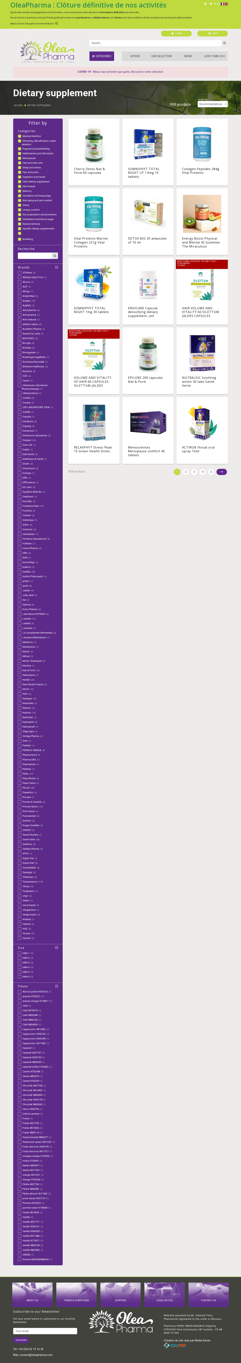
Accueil (18, 105)
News (188, 56)
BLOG (217, 3)
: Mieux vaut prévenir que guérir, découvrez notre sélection (120, 71)
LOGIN (177, 33)
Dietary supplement (39, 105)
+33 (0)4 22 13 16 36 (30, 1349)
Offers (135, 56)
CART (213, 33)
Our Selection (161, 56)
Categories (101, 56)
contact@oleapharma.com (36, 1355)
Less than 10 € (214, 56)
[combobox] (213, 104)
